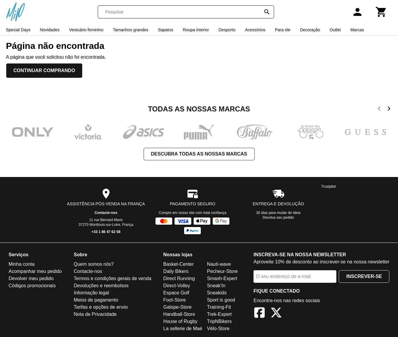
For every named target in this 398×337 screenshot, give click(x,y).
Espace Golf (176, 292)
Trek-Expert (219, 314)
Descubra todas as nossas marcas (199, 153)
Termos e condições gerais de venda (112, 278)
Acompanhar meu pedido (35, 271)
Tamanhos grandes (130, 29)
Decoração (310, 29)
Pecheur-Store (222, 271)
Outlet (335, 29)
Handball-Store (179, 314)
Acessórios (255, 29)
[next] (389, 109)
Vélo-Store (218, 328)
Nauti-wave (219, 264)
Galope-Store (177, 307)
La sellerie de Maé (182, 328)
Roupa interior (196, 29)
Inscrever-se (364, 276)
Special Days (18, 29)
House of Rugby (180, 321)
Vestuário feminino (86, 29)
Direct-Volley (176, 285)
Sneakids (217, 292)
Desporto (226, 29)
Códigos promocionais (32, 285)
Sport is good (221, 299)
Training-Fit (219, 307)
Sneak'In (216, 285)
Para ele (282, 29)
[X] (276, 314)
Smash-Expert (222, 278)
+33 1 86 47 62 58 (105, 232)
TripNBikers (219, 321)
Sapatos (165, 29)
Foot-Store (174, 299)
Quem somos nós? (94, 264)
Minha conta (22, 264)
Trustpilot (328, 186)
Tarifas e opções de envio (101, 307)
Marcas (357, 29)
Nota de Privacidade (95, 314)
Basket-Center (178, 264)
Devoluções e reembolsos (101, 285)
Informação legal (91, 292)
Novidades (50, 29)
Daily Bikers (175, 271)
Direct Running (179, 278)
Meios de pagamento (96, 299)
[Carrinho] (381, 12)
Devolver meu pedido (31, 278)
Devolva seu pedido (278, 217)
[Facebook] (259, 314)
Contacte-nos (105, 213)
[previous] (379, 109)
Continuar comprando (44, 70)
